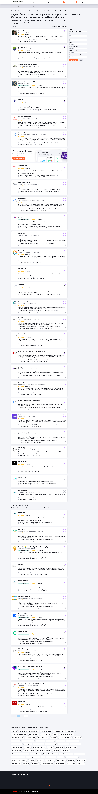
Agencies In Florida (28, 10)
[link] (42, 2)
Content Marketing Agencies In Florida (42, 10)
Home (12, 10)
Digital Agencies (18, 10)
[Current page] (26, 716)
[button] (79, 2)
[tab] (14, 724)
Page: (22, 716)
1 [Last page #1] (29, 716)
